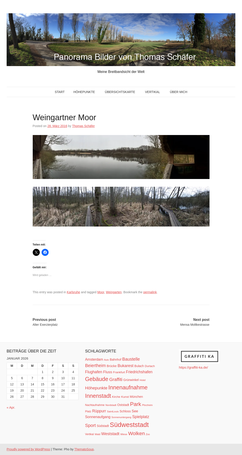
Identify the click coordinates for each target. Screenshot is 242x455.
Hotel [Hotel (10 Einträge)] (142, 380)
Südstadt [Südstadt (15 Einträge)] (103, 426)
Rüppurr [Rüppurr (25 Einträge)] (99, 411)
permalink (150, 292)
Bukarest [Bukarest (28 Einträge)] (125, 365)
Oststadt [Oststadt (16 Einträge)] (123, 405)
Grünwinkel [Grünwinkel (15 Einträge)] (131, 380)
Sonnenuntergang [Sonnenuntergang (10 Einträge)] (121, 417)
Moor (100, 292)
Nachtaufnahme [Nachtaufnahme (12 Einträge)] (95, 405)
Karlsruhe (73, 292)
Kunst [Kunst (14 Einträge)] (125, 396)
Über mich (178, 92)
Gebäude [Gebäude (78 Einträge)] (96, 379)
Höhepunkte (84, 92)
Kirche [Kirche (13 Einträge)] (116, 396)
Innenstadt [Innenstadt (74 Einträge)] (98, 396)
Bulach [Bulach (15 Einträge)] (139, 366)
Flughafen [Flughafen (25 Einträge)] (93, 372)
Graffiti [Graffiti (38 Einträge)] (115, 379)
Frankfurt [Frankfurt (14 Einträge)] (119, 372)
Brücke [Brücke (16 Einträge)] (112, 366)
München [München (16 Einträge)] (136, 396)
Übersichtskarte (120, 92)
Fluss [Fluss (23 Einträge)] (107, 372)
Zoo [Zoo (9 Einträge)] (148, 434)
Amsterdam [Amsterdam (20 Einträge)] (94, 359)
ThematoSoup (84, 449)
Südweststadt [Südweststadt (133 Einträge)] (129, 424)
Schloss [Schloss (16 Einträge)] (125, 411)
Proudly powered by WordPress (28, 449)
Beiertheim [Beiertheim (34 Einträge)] (95, 365)
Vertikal (152, 92)
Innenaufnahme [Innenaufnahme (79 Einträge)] (127, 387)
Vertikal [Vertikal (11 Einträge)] (89, 434)
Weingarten (114, 292)
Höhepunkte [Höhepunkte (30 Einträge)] (96, 388)
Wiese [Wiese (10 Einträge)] (123, 434)
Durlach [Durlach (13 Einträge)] (150, 366)
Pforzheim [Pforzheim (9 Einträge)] (147, 405)
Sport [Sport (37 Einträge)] (90, 425)
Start (60, 92)
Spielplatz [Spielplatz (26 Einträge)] (140, 417)
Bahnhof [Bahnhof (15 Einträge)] (115, 359)
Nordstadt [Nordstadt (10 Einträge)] (110, 405)
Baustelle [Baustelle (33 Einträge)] (131, 359)
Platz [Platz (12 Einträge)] (88, 411)
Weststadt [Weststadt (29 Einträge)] (110, 433)
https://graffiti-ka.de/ (193, 367)
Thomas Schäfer (83, 126)
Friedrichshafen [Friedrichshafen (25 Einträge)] (139, 372)
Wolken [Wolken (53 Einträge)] (136, 433)
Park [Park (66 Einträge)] (135, 404)
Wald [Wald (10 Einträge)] (97, 434)
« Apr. (11, 407)
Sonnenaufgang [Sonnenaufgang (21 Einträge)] (98, 417)
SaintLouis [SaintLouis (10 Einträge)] (113, 411)
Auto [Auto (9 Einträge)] (106, 359)
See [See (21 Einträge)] (135, 411)
